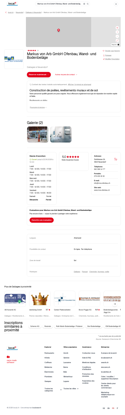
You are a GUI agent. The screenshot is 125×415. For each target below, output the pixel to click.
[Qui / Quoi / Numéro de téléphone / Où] (59, 3)
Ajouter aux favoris (112, 51)
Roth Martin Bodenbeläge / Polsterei (69, 326)
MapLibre (114, 44)
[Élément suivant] (114, 304)
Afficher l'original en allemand (79, 84)
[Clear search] (84, 4)
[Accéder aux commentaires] (33, 50)
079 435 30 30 (99, 176)
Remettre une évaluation (42, 220)
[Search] (87, 4)
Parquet (85, 272)
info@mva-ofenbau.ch (102, 183)
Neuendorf (19, 12)
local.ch (11, 12)
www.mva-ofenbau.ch (102, 190)
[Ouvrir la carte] (116, 159)
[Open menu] (116, 4)
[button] (62, 30)
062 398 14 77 (99, 169)
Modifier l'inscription (111, 59)
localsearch (36, 408)
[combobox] (39, 74)
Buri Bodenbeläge (93, 326)
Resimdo (48, 326)
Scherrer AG (34, 326)
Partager (107, 55)
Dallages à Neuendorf (33, 12)
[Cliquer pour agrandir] (37, 134)
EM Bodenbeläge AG (113, 326)
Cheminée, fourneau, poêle (99, 272)
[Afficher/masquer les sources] (118, 44)
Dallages (77, 272)
